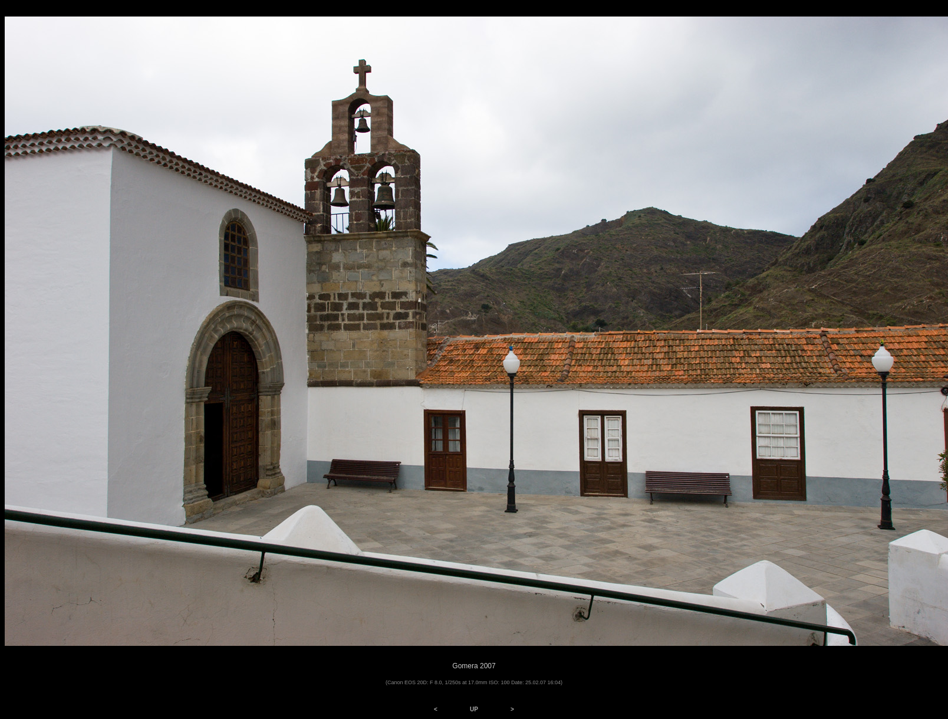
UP (474, 709)
